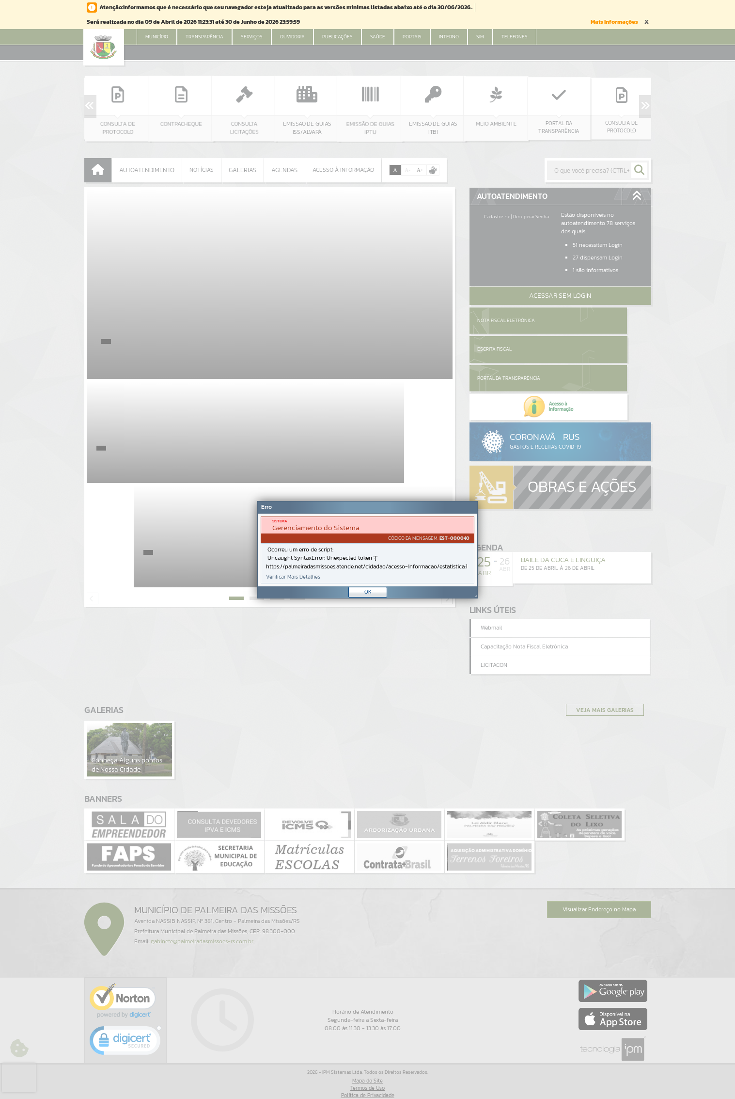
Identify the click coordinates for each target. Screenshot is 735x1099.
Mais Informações (614, 21)
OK (368, 592)
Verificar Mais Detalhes (293, 577)
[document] (367, 550)
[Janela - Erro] (367, 549)
